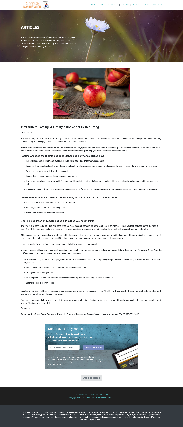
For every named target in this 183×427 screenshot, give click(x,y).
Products (125, 5)
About (101, 5)
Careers (145, 5)
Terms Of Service (81, 394)
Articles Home (91, 377)
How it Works (112, 5)
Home (93, 5)
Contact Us (157, 5)
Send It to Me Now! (93, 347)
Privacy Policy (93, 394)
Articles (135, 5)
